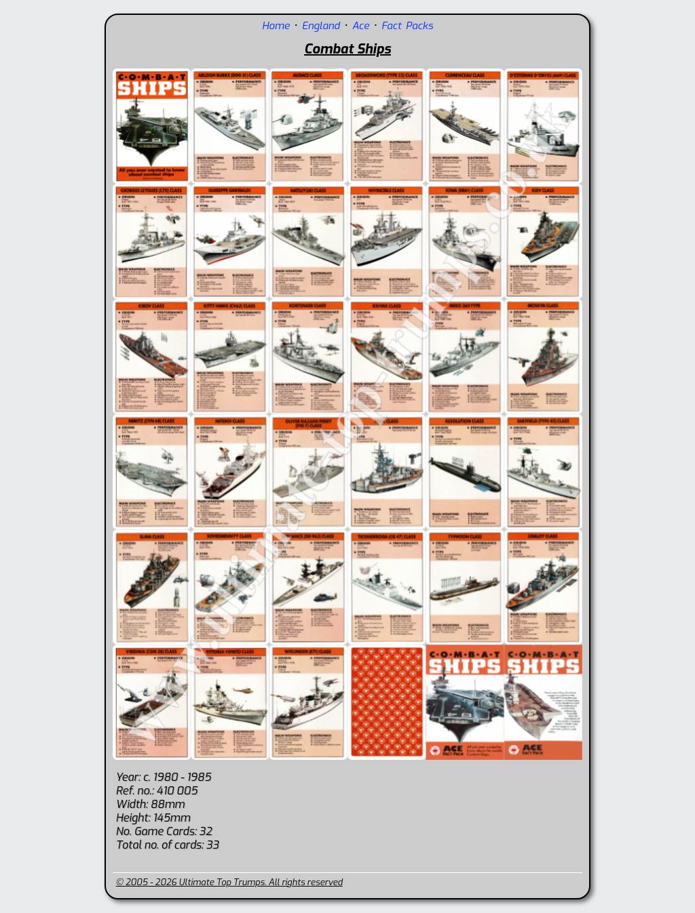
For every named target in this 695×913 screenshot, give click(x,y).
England (321, 26)
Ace (360, 26)
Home (276, 26)
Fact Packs (407, 26)
